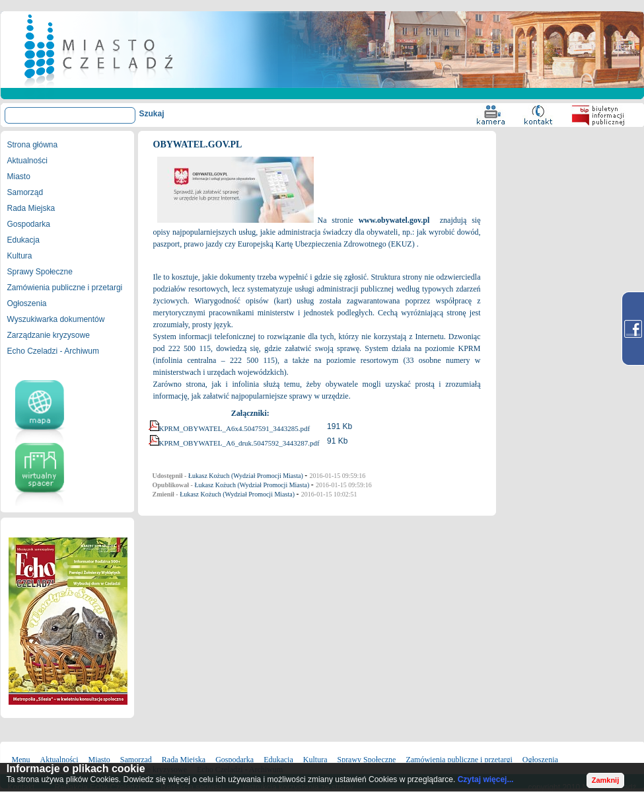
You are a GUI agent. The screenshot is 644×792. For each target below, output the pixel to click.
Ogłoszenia (27, 303)
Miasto (18, 176)
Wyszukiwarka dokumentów (56, 319)
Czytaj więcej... (486, 779)
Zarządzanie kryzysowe (48, 335)
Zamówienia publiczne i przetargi (65, 287)
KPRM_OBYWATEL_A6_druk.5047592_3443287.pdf (239, 443)
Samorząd (25, 192)
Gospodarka (28, 224)
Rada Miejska (31, 208)
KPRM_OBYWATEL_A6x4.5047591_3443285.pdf (234, 428)
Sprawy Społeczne (40, 271)
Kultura (19, 255)
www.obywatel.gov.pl (394, 220)
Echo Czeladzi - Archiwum (53, 351)
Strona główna (32, 144)
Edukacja (23, 240)
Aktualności (27, 160)
